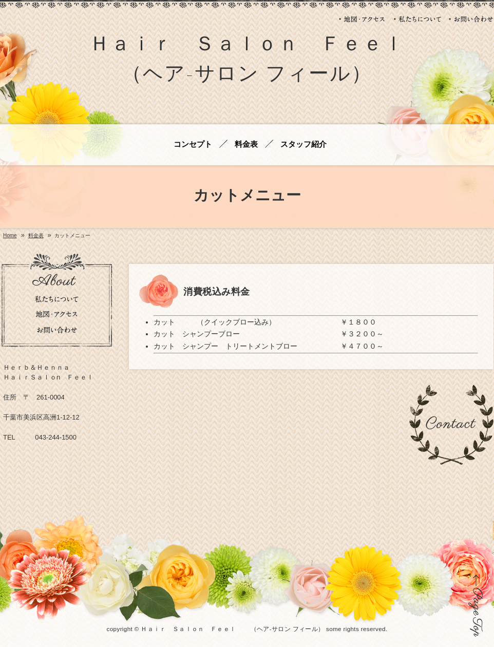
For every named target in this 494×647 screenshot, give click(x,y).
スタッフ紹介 (303, 144)
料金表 (246, 144)
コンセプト (193, 144)
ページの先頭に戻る (476, 605)
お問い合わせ (471, 19)
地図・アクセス (362, 19)
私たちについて (417, 19)
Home (10, 235)
